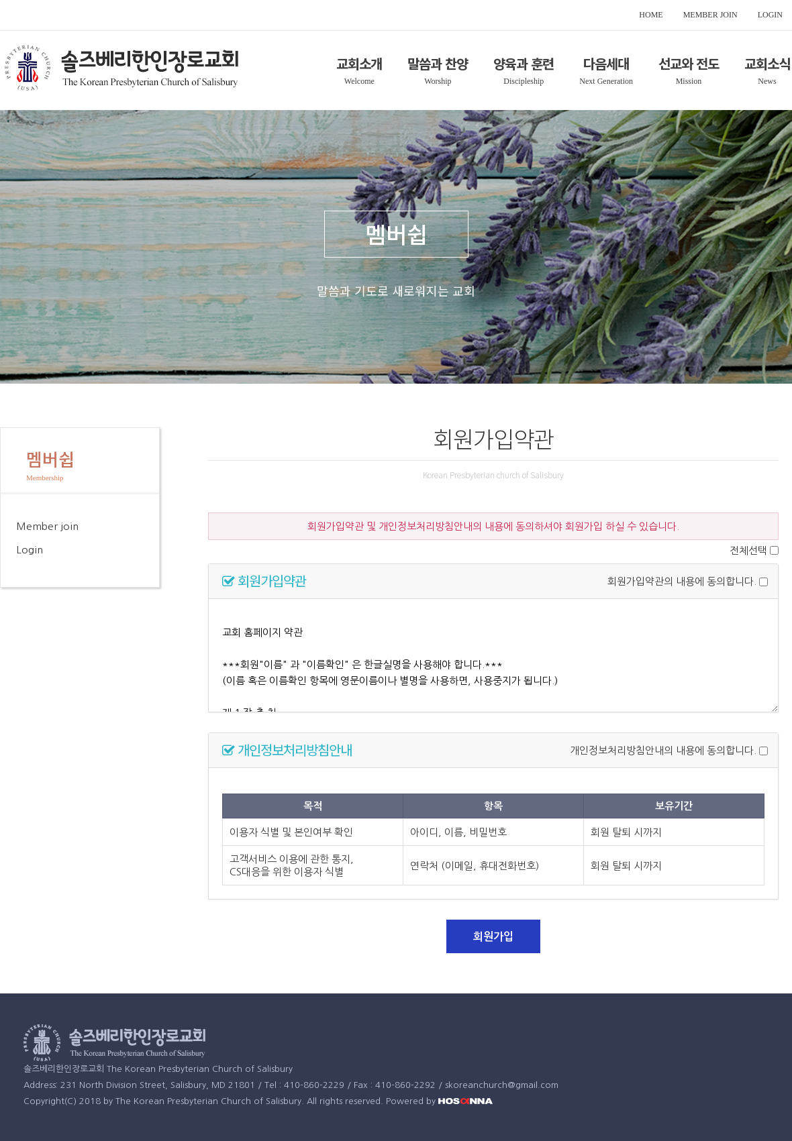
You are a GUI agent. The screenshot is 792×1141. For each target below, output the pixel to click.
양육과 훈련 (523, 63)
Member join (47, 526)
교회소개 (359, 63)
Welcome (359, 81)
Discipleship (523, 81)
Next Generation (606, 81)
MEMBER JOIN (710, 14)
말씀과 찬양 (437, 63)
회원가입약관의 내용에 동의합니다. (681, 582)
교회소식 (767, 63)
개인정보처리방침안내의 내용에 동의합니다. (663, 751)
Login (29, 550)
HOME (650, 14)
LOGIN (770, 14)
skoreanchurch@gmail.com (501, 1085)
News (767, 81)
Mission (689, 81)
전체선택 (748, 550)
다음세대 (606, 63)
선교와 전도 (688, 63)
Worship (437, 81)
